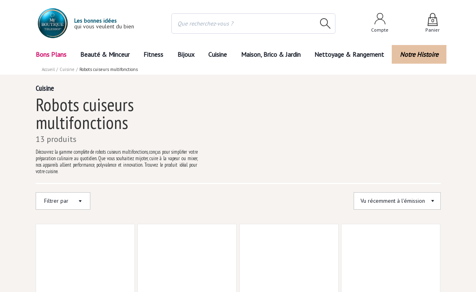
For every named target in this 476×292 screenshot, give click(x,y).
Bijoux (185, 54)
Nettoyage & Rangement (351, 54)
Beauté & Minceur (104, 54)
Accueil (48, 69)
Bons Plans (51, 54)
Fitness (153, 54)
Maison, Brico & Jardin (272, 54)
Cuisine (218, 54)
